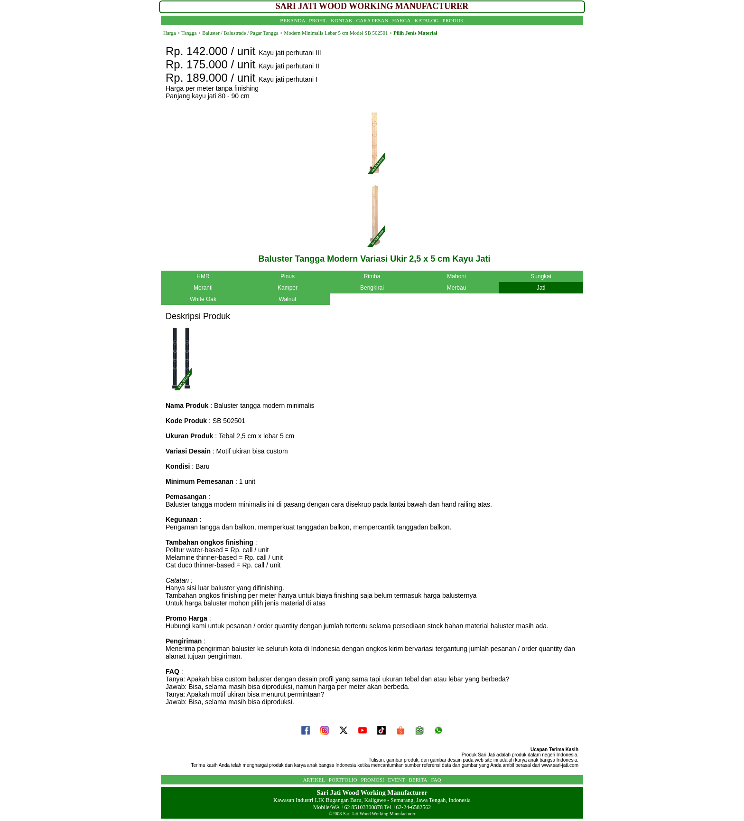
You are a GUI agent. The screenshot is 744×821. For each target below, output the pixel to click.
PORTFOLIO (343, 780)
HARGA (401, 20)
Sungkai (540, 276)
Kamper (288, 287)
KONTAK (342, 20)
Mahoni (456, 276)
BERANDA (292, 20)
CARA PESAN (372, 20)
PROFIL (318, 20)
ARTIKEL (314, 780)
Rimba (372, 276)
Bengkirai (372, 287)
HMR (202, 276)
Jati (541, 287)
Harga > (171, 33)
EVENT (396, 780)
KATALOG (427, 20)
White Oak (203, 299)
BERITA (418, 780)
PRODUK (453, 20)
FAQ (436, 780)
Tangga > (191, 33)
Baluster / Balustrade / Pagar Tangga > (241, 33)
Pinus (287, 276)
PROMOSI (372, 780)
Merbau (456, 287)
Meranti (203, 287)
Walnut (288, 299)
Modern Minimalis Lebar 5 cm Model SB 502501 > (338, 33)
